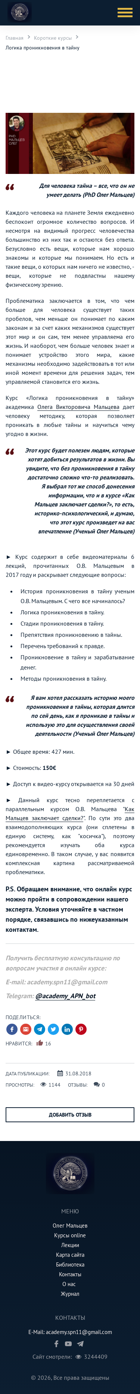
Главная (15, 37)
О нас (69, 1284)
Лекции (70, 1245)
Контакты (70, 1274)
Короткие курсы (53, 37)
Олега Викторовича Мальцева (78, 406)
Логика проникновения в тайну (43, 47)
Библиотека (70, 1264)
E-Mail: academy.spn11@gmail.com (70, 1332)
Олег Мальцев (70, 1225)
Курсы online (70, 1235)
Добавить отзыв (70, 1114)
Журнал (70, 1293)
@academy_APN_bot (65, 995)
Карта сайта (70, 1254)
